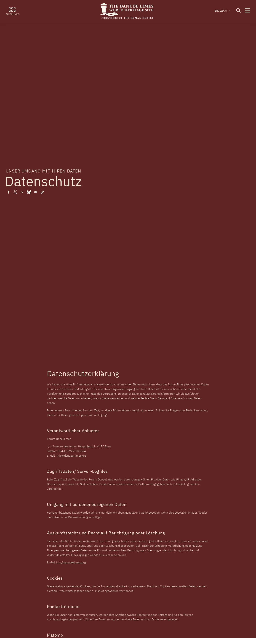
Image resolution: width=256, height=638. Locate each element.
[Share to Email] (35, 192)
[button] (42, 192)
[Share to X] (15, 192)
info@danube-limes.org (71, 455)
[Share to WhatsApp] (22, 192)
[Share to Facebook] (8, 192)
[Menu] (247, 11)
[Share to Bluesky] (28, 192)
